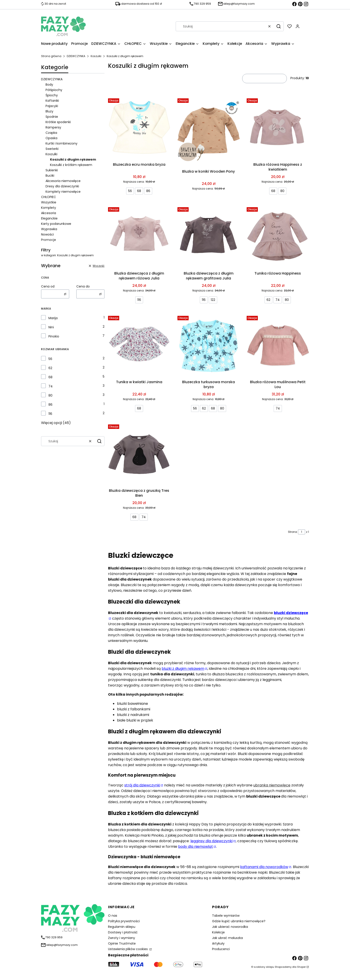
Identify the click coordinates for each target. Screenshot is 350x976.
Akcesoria (48, 213)
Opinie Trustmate (122, 943)
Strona (292, 532)
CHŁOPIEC (48, 197)
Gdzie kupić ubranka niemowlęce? (238, 921)
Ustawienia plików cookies (128, 949)
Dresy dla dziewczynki (62, 186)
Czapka (51, 132)
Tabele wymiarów (226, 915)
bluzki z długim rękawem (183, 668)
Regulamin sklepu (121, 926)
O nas (112, 915)
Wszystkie (48, 202)
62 (50, 368)
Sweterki (52, 149)
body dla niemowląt (195, 846)
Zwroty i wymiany (121, 938)
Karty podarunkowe (56, 223)
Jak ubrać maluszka (227, 938)
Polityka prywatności (124, 921)
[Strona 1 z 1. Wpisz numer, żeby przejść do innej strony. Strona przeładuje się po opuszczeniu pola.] (301, 531)
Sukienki (52, 170)
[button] (279, 26)
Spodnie (52, 116)
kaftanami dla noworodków (264, 866)
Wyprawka (49, 229)
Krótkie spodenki (58, 122)
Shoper (301, 967)
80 (50, 395)
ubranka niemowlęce (271, 785)
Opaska (51, 138)
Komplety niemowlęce (63, 191)
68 (50, 377)
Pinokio (53, 336)
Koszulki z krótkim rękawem (71, 165)
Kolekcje (218, 932)
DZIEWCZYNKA (76, 56)
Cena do (83, 286)
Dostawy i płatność (123, 932)
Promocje (48, 240)
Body (49, 84)
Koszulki (96, 56)
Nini (51, 327)
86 (50, 404)
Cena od (47, 286)
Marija (53, 318)
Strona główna (51, 56)
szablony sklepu (264, 967)
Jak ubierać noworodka (230, 926)
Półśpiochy (54, 90)
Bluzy (49, 111)
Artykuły (218, 943)
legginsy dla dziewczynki (211, 841)
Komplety (48, 207)
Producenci (221, 949)
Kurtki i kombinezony (61, 143)
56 (50, 359)
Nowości (47, 234)
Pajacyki (52, 106)
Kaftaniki (52, 100)
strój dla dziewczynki (142, 785)
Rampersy (53, 127)
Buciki (50, 175)
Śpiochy (52, 95)
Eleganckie (49, 218)
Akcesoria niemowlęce (63, 181)
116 (50, 413)
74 (50, 386)
